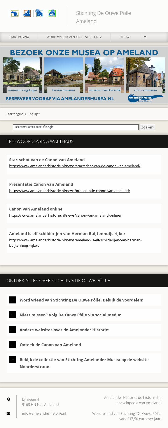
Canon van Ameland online (36, 209)
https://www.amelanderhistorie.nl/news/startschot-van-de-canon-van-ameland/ (74, 166)
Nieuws (125, 37)
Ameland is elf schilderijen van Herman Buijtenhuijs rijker (67, 233)
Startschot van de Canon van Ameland (47, 159)
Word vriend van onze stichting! (74, 37)
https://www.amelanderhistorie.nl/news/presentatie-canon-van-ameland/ (69, 190)
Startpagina (19, 37)
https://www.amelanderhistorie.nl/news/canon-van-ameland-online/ (65, 215)
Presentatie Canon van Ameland (41, 184)
